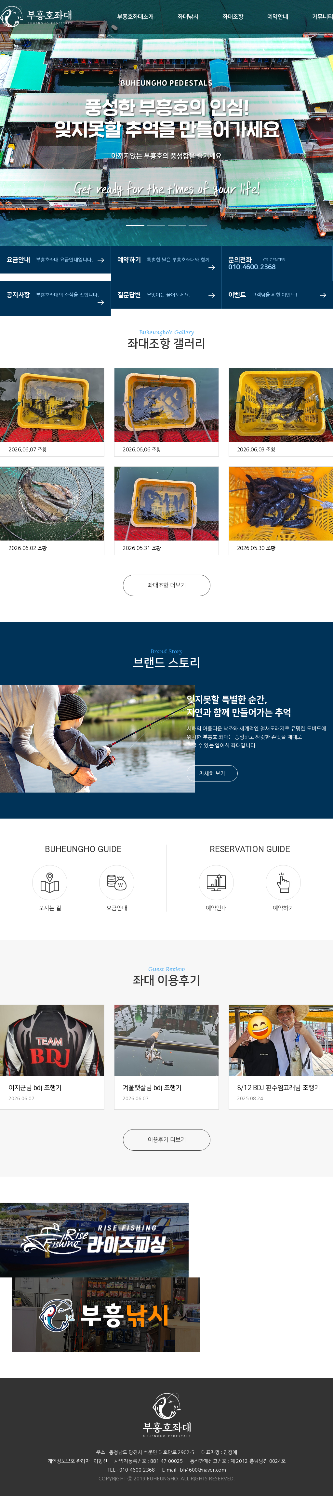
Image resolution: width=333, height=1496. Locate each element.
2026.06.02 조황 (27, 548)
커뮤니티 (322, 17)
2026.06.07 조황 (27, 449)
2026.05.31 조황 (142, 548)
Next (308, 156)
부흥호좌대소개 (135, 17)
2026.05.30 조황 (256, 548)
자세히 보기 (212, 773)
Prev (25, 156)
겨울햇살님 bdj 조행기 (152, 1087)
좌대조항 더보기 (167, 585)
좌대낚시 (188, 17)
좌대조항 (232, 17)
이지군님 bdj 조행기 (34, 1087)
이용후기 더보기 (167, 1140)
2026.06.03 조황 (256, 449)
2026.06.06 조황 (142, 449)
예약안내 (277, 17)
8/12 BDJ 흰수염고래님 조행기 (278, 1087)
